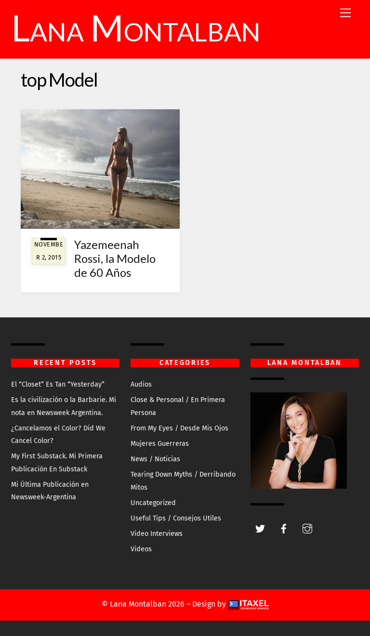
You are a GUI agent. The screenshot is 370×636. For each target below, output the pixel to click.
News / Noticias (155, 459)
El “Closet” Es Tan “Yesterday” (58, 384)
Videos (141, 549)
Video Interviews (157, 534)
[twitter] (260, 528)
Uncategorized (153, 503)
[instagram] (307, 528)
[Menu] (345, 13)
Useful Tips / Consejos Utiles (176, 518)
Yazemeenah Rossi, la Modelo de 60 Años (115, 258)
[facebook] (283, 528)
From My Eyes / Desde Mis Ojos (179, 428)
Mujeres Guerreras (160, 444)
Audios (141, 384)
